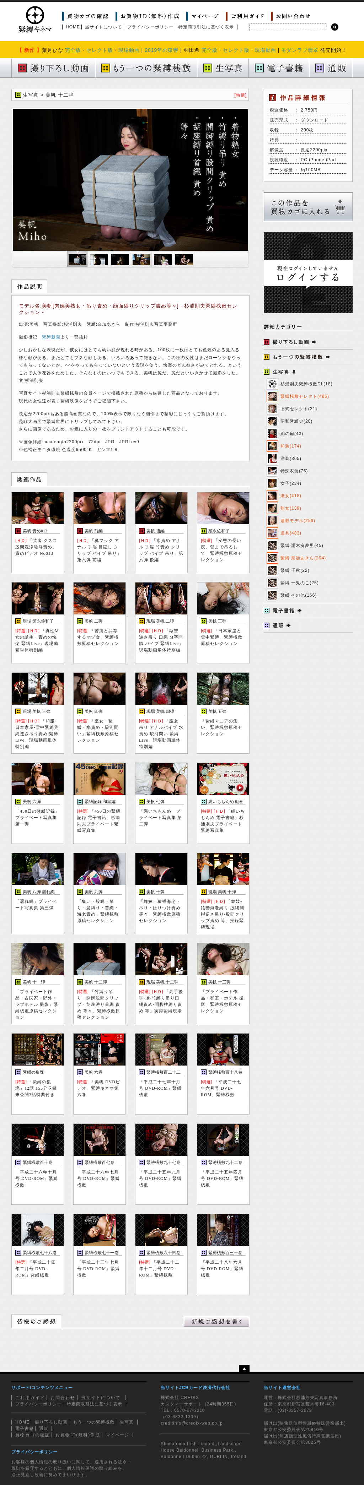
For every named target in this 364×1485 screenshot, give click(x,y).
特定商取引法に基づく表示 (206, 27)
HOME (73, 27)
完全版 (73, 50)
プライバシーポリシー (150, 27)
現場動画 (129, 50)
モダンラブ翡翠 (299, 50)
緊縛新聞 (51, 337)
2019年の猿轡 (161, 50)
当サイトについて (103, 27)
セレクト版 (99, 50)
